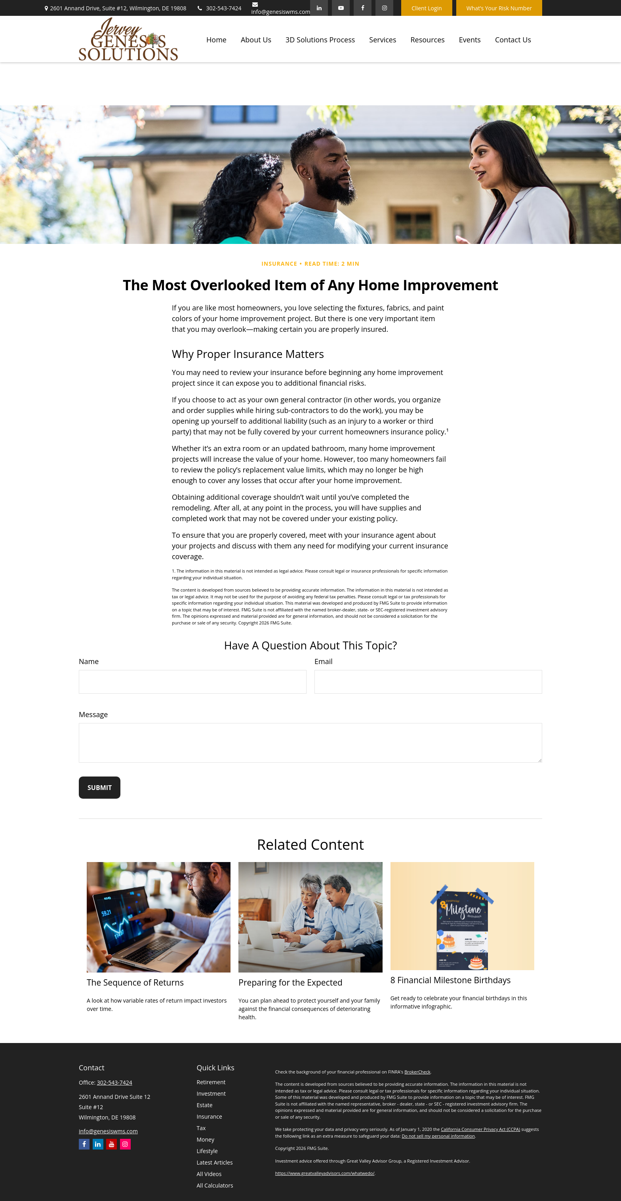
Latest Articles (215, 1162)
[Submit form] (99, 788)
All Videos (209, 1174)
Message (93, 714)
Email (323, 661)
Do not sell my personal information (438, 1136)
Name (89, 661)
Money (205, 1139)
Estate (205, 1105)
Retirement (211, 1082)
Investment (211, 1093)
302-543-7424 (218, 8)
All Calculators (215, 1185)
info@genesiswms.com (280, 8)
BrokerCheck (417, 1072)
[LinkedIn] (319, 8)
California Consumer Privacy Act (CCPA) (480, 1129)
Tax (201, 1128)
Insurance (209, 1116)
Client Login (426, 8)
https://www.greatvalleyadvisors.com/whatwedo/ (325, 1173)
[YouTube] (341, 8)
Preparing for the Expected (290, 982)
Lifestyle (207, 1151)
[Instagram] (125, 1144)
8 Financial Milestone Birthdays (451, 980)
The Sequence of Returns (135, 982)
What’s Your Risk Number (499, 8)
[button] (216, 38)
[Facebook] (362, 8)
